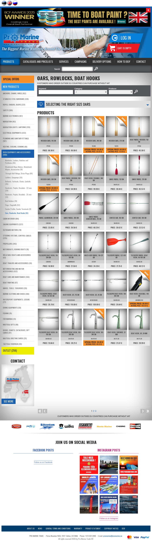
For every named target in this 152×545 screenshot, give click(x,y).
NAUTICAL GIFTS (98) (10, 324)
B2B (123, 528)
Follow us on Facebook (43, 462)
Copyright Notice (111, 528)
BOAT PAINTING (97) (10, 282)
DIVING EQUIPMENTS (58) (12, 307)
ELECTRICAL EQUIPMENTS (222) (14, 133)
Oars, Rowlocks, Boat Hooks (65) (16, 213)
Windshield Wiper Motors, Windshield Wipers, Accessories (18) (18, 168)
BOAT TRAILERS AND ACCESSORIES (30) (17, 263)
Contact (141, 61)
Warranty (78, 528)
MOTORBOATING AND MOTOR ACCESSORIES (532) (13, 270)
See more (8, 401)
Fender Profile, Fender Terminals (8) (18, 209)
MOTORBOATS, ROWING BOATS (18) (16, 249)
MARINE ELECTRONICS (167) (13, 116)
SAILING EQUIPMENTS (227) (13, 224)
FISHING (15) (7, 313)
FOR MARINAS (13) (9, 319)
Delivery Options (102, 61)
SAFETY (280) (8, 110)
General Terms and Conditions (58, 528)
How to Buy (123, 61)
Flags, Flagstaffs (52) (12, 205)
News (40, 528)
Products (8, 61)
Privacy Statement (93, 528)
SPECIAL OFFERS (11, 79)
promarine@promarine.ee (112, 536)
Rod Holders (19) (11, 201)
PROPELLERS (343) (10, 243)
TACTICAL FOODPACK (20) (12, 344)
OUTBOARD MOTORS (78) (12, 230)
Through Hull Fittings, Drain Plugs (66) (19, 173)
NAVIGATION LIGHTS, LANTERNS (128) (16, 127)
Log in (126, 38)
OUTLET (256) (10, 350)
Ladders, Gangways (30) (13, 177)
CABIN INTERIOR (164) (11, 218)
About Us (31, 528)
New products (11, 87)
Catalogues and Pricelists (38, 61)
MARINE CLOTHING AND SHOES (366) (16, 294)
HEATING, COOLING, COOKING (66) (15, 146)
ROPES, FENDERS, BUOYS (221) (14, 104)
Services (64, 61)
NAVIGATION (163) (9, 121)
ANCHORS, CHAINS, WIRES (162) (14, 93)
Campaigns (81, 61)
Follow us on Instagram (109, 518)
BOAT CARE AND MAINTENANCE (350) (16, 277)
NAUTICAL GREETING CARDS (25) (15, 338)
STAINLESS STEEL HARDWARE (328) (16, 99)
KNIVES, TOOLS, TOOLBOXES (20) (15, 288)
